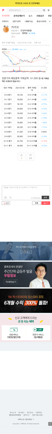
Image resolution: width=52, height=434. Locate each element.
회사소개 (13, 412)
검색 (44, 10)
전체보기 (49, 21)
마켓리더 (5, 21)
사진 (5, 197)
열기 (50, 424)
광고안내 (30, 412)
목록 (36, 203)
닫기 (48, 3)
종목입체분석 (19, 16)
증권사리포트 (41, 21)
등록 (45, 197)
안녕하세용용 (26, 30)
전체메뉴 (50, 10)
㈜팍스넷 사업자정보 (25, 419)
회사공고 (21, 412)
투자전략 (5, 16)
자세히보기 (26, 252)
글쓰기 (45, 203)
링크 (10, 197)
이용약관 (39, 412)
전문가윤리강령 (37, 415)
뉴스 (30, 16)
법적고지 (26, 415)
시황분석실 (29, 21)
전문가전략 (16, 21)
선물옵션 (40, 16)
